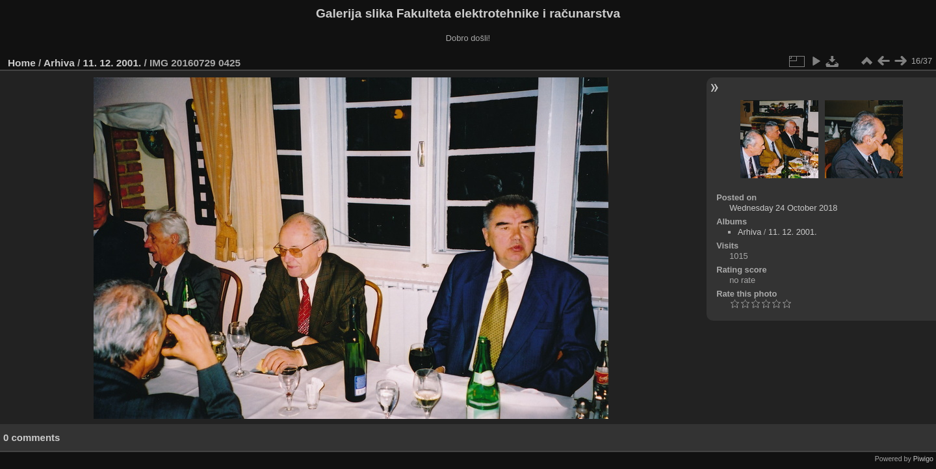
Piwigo (923, 458)
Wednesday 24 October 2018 (783, 208)
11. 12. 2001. (112, 62)
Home (22, 62)
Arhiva (59, 62)
